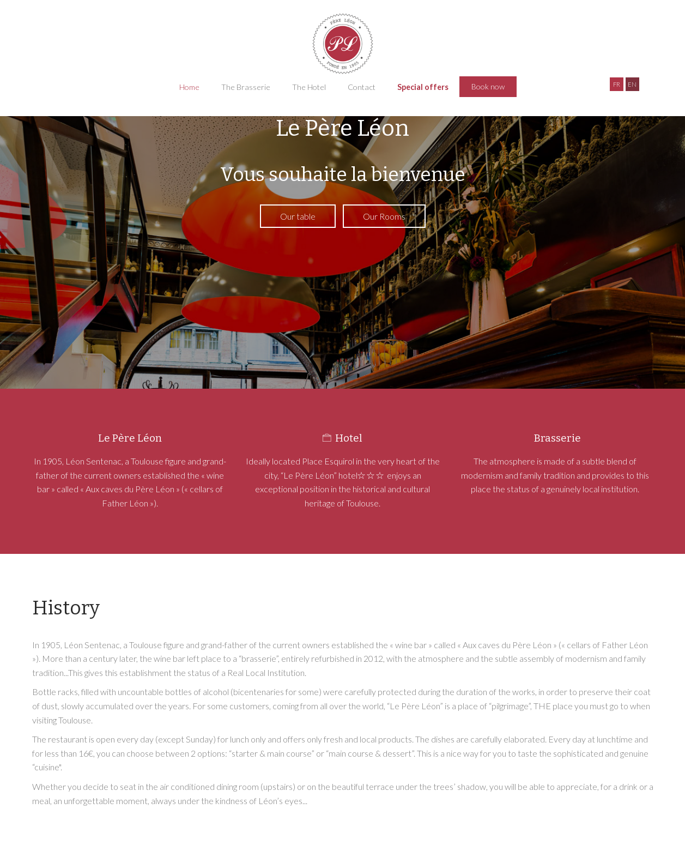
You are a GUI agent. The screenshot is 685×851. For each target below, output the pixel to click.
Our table (298, 216)
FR (616, 84)
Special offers (422, 87)
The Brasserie (245, 87)
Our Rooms (384, 216)
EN (632, 84)
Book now (488, 86)
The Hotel (309, 87)
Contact (361, 87)
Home (189, 87)
